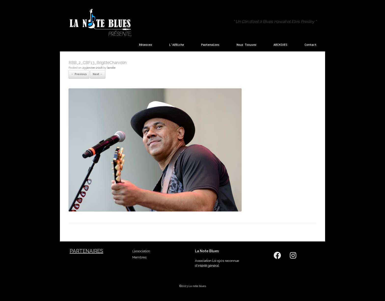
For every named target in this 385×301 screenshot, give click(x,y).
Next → (98, 74)
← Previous (79, 74)
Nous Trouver (246, 45)
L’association (141, 251)
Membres (139, 257)
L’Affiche (176, 45)
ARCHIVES (280, 45)
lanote (111, 67)
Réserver (145, 45)
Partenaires (210, 45)
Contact (310, 45)
